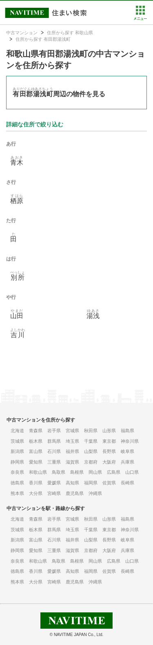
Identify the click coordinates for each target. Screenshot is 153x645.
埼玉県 (72, 441)
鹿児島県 (75, 493)
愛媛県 (54, 482)
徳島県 (17, 482)
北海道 (17, 430)
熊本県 (17, 493)
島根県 (77, 472)
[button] (140, 18)
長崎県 (127, 482)
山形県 (109, 430)
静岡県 (17, 461)
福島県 (127, 430)
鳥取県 (58, 472)
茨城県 (17, 441)
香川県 (35, 482)
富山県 (35, 451)
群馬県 (54, 441)
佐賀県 (109, 482)
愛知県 (35, 461)
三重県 (54, 461)
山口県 (132, 472)
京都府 (91, 461)
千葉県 (91, 441)
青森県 (35, 430)
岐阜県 (127, 451)
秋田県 (91, 430)
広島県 (113, 472)
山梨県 (91, 451)
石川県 (54, 451)
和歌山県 (38, 472)
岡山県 (95, 472)
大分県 (35, 493)
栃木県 (35, 441)
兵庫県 (127, 461)
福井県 (72, 451)
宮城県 (72, 430)
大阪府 (109, 461)
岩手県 (54, 430)
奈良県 (17, 472)
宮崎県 (54, 493)
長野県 (109, 451)
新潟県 (17, 451)
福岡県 (91, 482)
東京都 (109, 441)
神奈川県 (130, 441)
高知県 (72, 482)
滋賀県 (72, 461)
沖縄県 (95, 493)
